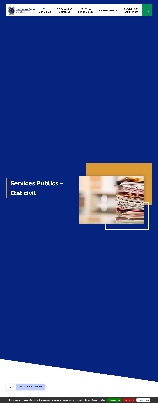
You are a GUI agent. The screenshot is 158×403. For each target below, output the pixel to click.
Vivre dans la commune (66, 10)
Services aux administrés (132, 10)
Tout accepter (114, 400)
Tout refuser (128, 400)
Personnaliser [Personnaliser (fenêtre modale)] (143, 400)
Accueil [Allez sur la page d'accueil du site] (11, 387)
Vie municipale (46, 10)
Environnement (109, 10)
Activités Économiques (86, 10)
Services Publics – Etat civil (30, 387)
